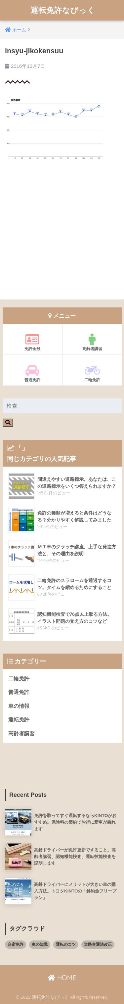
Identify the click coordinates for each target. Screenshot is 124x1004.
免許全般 (32, 342)
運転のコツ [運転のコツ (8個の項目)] (66, 944)
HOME (62, 978)
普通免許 (32, 373)
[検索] (8, 423)
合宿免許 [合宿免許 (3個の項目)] (15, 944)
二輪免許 (92, 373)
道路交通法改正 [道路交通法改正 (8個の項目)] (98, 944)
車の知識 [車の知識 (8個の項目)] (40, 944)
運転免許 (18, 719)
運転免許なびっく (62, 10)
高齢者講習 (92, 342)
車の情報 (18, 706)
